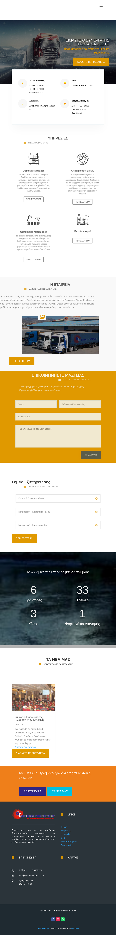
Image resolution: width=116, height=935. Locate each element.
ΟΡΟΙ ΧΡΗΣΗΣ (43, 928)
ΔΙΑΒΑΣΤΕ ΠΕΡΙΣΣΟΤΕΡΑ (30, 753)
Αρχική (64, 827)
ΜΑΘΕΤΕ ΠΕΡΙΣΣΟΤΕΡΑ (91, 67)
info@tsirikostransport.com (31, 875)
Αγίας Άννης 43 (26, 880)
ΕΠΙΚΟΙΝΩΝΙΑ (32, 791)
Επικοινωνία (66, 845)
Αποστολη (92, 449)
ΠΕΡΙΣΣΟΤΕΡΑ (33, 190)
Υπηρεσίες (66, 830)
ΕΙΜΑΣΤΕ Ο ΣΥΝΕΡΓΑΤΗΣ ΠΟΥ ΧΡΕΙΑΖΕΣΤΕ (87, 48)
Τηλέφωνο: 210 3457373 (30, 870)
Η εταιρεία (65, 834)
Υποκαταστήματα (69, 841)
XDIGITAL (75, 928)
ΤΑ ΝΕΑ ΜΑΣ (60, 791)
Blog (63, 838)
